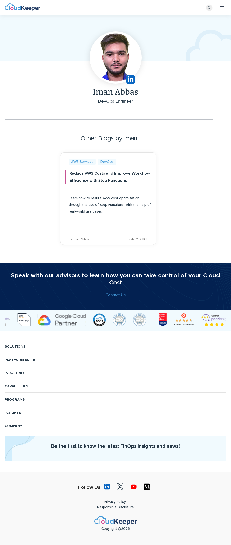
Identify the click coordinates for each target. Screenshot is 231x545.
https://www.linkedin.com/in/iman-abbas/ (130, 79)
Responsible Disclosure (115, 507)
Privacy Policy (115, 502)
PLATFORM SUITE (20, 360)
